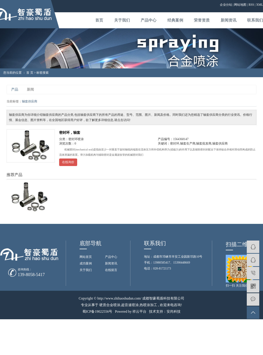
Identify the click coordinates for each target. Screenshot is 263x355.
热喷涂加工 (148, 305)
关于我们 (122, 20)
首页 (99, 20)
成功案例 (86, 263)
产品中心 (148, 20)
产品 (14, 89)
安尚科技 (174, 311)
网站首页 (86, 257)
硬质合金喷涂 (109, 305)
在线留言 (111, 270)
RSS (251, 4)
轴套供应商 (220, 143)
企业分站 (226, 4)
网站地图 (240, 4)
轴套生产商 (187, 143)
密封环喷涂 (76, 139)
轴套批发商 (203, 143)
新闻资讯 (228, 20)
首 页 (29, 72)
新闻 (30, 89)
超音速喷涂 (130, 305)
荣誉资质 (202, 20)
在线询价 (68, 162)
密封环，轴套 (69, 132)
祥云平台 (139, 311)
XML (259, 4)
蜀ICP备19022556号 (97, 311)
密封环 (174, 143)
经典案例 (175, 20)
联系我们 (255, 20)
